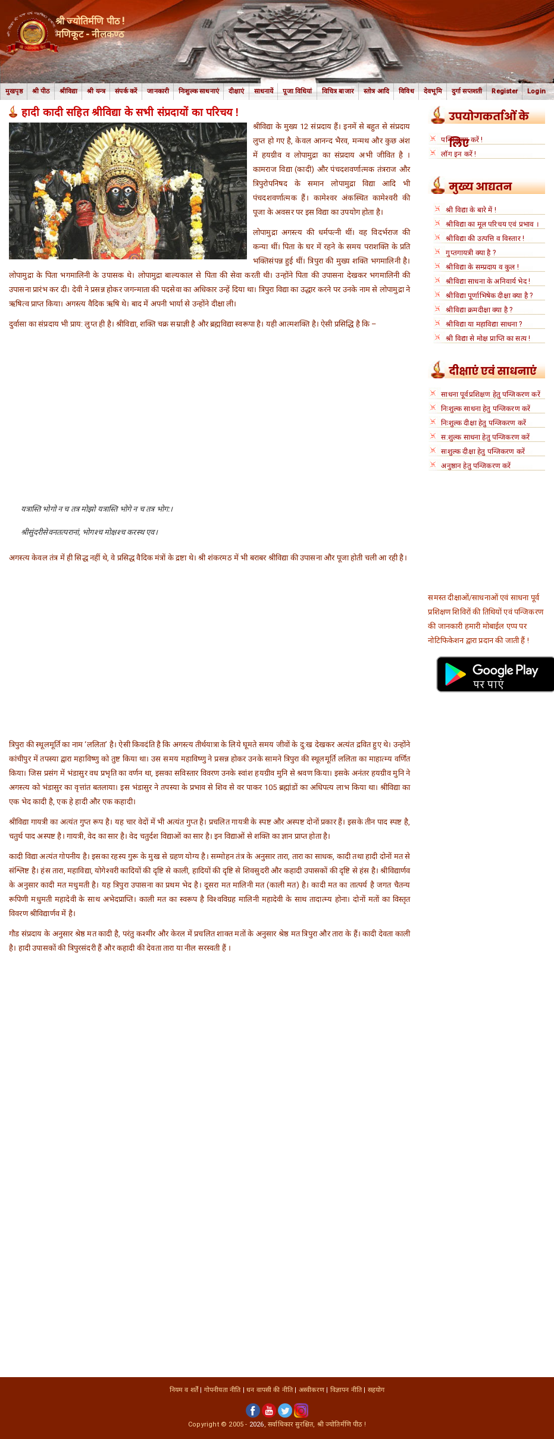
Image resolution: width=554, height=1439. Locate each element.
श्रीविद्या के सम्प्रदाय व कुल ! (482, 267)
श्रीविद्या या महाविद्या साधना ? (484, 324)
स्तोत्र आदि (376, 91)
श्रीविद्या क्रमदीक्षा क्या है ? (479, 310)
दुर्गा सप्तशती (467, 91)
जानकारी (158, 91)
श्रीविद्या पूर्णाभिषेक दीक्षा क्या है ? (489, 295)
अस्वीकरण (311, 1390)
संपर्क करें (126, 91)
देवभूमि (433, 91)
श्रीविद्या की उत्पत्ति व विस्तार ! (485, 238)
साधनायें (264, 91)
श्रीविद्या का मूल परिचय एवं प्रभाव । (492, 224)
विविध (406, 91)
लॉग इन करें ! (458, 154)
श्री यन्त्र (96, 91)
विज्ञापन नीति (346, 1390)
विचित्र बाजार (338, 91)
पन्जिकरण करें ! (462, 140)
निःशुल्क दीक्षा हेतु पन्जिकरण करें (483, 423)
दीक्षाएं (237, 91)
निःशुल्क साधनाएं (199, 91)
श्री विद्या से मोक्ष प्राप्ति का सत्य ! (488, 338)
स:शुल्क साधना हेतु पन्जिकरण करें (485, 437)
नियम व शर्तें (184, 1390)
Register (505, 91)
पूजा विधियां (297, 91)
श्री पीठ (41, 91)
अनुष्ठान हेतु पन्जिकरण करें (476, 466)
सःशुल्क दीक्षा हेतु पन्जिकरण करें (483, 451)
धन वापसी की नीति (269, 1390)
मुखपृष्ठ (14, 91)
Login (536, 91)
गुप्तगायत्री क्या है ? (471, 253)
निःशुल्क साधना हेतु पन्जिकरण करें (485, 409)
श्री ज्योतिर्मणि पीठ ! (341, 1424)
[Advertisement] (209, 420)
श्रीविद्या (69, 91)
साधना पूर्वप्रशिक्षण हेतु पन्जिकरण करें (490, 394)
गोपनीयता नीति (222, 1390)
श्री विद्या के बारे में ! (471, 210)
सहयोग (376, 1390)
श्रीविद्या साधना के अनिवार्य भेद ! (488, 281)
